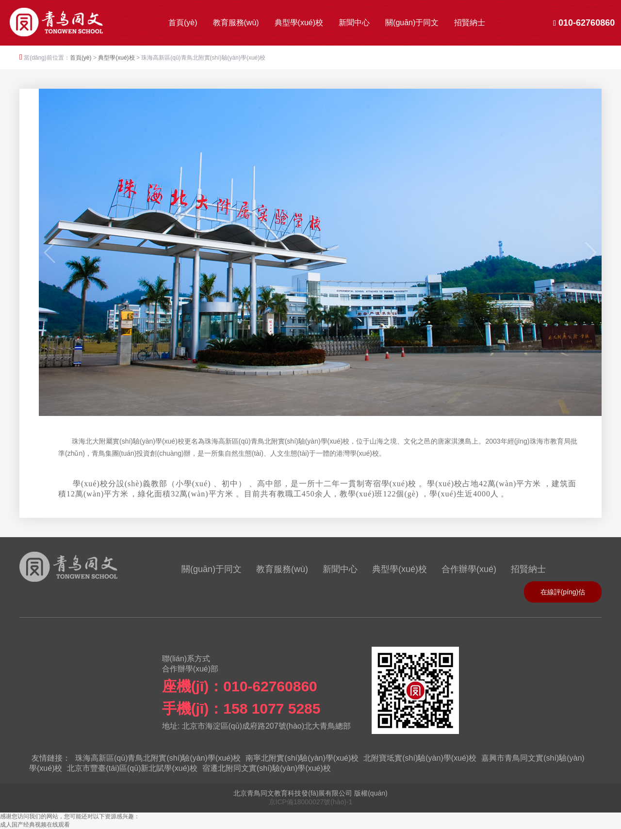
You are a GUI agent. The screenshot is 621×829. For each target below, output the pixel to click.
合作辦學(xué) (468, 569)
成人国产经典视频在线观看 (35, 824)
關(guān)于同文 (412, 22)
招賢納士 (469, 22)
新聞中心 (354, 22)
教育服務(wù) (236, 22)
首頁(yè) (182, 22)
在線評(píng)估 (563, 592)
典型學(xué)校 (299, 22)
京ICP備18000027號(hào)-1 (311, 802)
